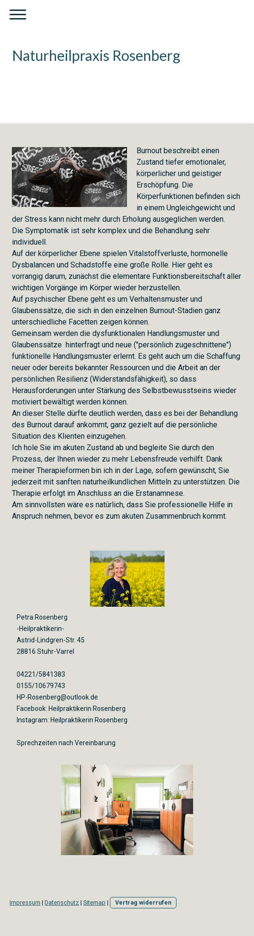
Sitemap (94, 902)
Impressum (25, 902)
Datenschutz (62, 902)
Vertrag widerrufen (143, 902)
